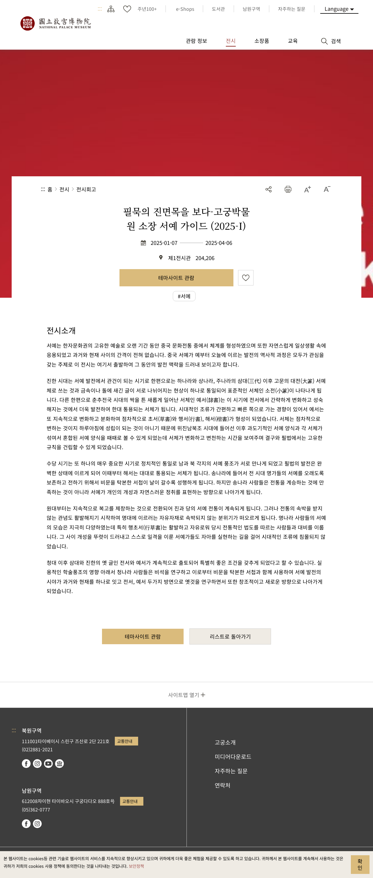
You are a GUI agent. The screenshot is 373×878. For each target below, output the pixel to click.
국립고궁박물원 (55, 23)
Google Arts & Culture (59, 763)
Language (337, 8)
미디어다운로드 (233, 756)
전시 (64, 189)
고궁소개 (225, 742)
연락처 (223, 785)
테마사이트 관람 (176, 277)
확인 (360, 864)
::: (100, 9)
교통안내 (124, 741)
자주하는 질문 (231, 771)
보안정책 (136, 866)
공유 (268, 189)
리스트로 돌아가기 (230, 636)
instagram (37, 763)
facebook (26, 763)
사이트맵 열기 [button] (183, 694)
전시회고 (86, 189)
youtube (48, 763)
